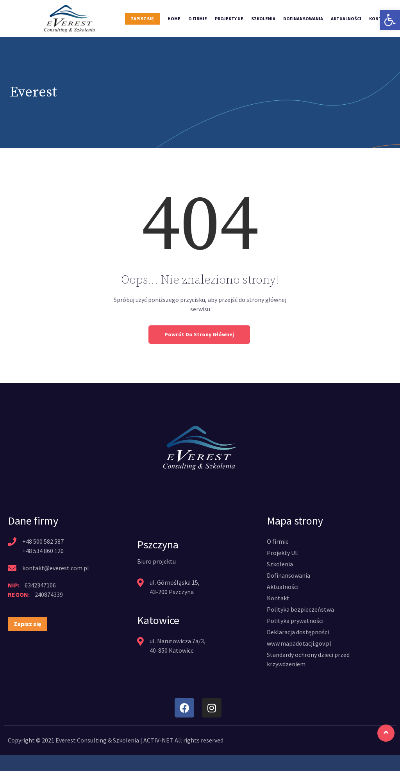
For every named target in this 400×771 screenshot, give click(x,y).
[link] (390, 20)
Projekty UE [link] (229, 18)
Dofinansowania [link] (303, 18)
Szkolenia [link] (263, 18)
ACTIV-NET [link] (158, 740)
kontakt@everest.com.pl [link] (55, 568)
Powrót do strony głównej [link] (199, 334)
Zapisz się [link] (142, 18)
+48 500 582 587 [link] (43, 541)
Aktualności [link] (346, 18)
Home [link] (174, 18)
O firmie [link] (197, 18)
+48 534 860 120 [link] (43, 551)
